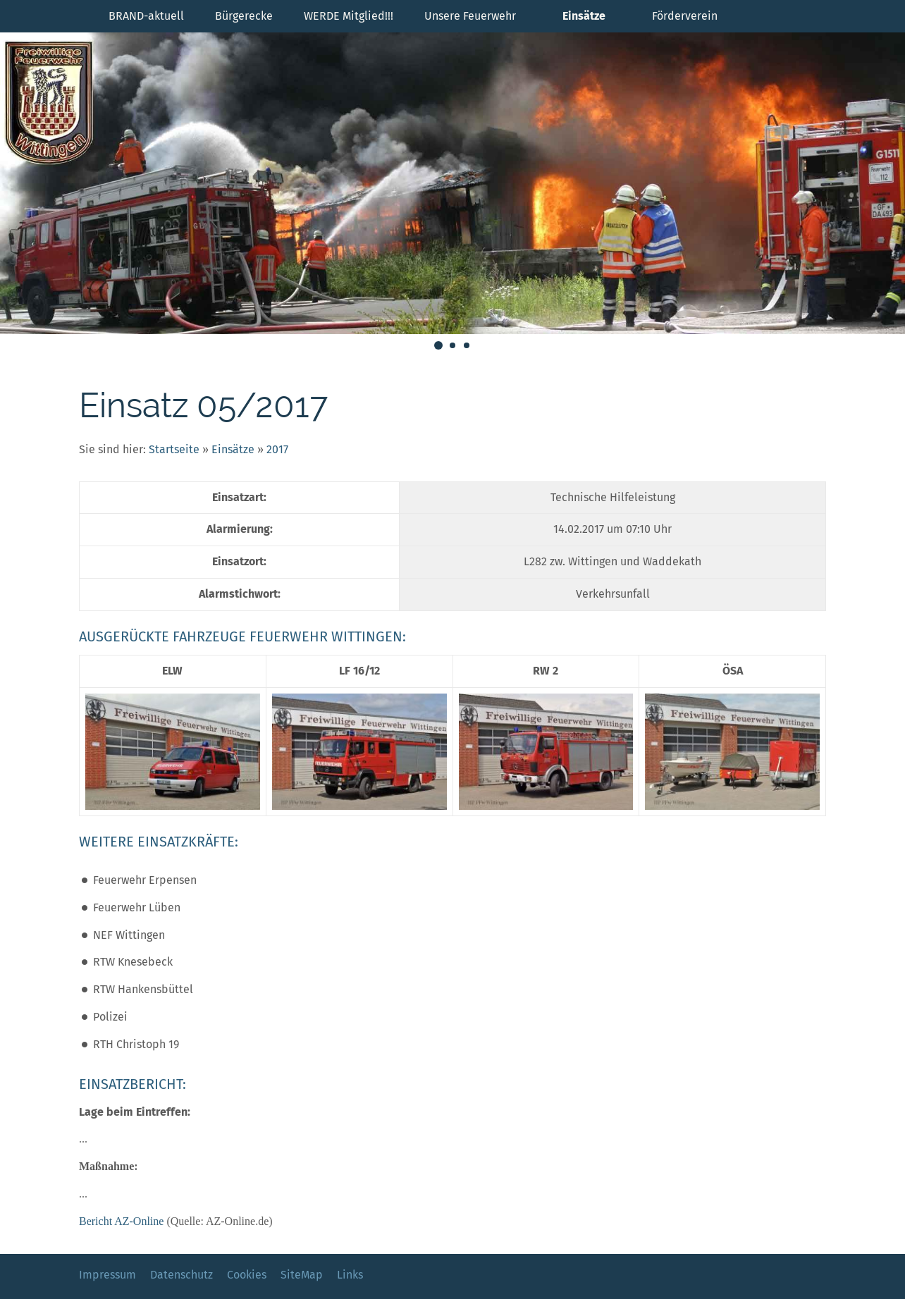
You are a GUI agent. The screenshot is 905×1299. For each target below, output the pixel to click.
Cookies (246, 1274)
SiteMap (302, 1274)
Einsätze (232, 449)
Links (350, 1274)
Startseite (174, 449)
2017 (277, 449)
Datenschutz (181, 1274)
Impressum (107, 1274)
